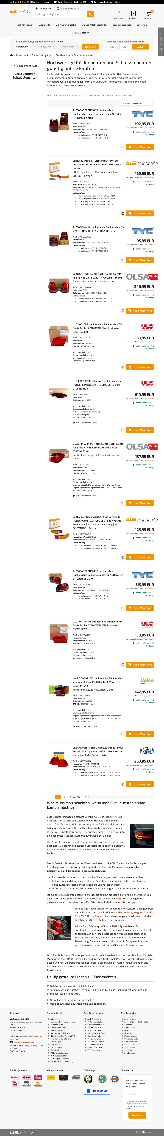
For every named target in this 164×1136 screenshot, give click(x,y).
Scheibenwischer (131, 1044)
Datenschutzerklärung (60, 1033)
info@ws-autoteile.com (24, 1042)
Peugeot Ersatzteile (95, 1039)
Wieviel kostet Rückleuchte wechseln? (72, 999)
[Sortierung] (136, 103)
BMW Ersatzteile (94, 1022)
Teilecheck (54, 1050)
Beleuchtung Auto (42, 55)
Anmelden (137, 1115)
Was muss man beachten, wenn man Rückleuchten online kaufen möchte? (89, 95)
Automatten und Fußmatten (136, 1022)
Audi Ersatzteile (94, 1019)
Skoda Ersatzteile (95, 1044)
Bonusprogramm (57, 1030)
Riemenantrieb (130, 1041)
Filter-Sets (128, 1033)
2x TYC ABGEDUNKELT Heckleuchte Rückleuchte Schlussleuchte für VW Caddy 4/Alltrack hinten (97, 114)
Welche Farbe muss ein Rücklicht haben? (73, 985)
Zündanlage (129, 1053)
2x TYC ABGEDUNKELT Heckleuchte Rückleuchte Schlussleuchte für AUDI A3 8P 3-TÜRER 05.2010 (98, 574)
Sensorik (128, 1050)
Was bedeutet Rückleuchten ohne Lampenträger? (78, 1003)
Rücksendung (56, 1047)
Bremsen (128, 1024)
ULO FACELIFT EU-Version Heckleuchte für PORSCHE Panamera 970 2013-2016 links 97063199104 (97, 384)
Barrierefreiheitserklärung (61, 1061)
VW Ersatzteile (93, 1050)
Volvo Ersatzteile (94, 1047)
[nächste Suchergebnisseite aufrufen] (85, 797)
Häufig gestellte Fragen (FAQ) (62, 1036)
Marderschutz (130, 1036)
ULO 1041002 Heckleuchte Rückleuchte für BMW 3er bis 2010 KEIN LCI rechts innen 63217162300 (97, 328)
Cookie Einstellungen (59, 1027)
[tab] (43, 8)
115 (78, 797)
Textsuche (45, 8)
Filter (126, 1030)
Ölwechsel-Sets (131, 1039)
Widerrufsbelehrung (59, 1053)
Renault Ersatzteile (95, 1041)
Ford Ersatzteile (94, 1030)
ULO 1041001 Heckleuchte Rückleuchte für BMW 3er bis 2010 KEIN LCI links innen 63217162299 (97, 625)
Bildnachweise (56, 1024)
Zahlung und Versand (59, 1058)
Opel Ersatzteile (94, 1036)
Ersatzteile (22, 55)
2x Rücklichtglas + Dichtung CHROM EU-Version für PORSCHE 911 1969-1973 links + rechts (97, 164)
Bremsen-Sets (130, 1027)
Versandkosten (149, 128)
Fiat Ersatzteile (94, 1027)
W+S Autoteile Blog (58, 1056)
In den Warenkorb (140, 146)
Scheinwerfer (130, 1047)
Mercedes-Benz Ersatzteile (99, 1033)
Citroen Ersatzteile (95, 1024)
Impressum (55, 1044)
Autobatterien (130, 1019)
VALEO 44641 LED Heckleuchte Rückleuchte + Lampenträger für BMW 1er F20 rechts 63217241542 (98, 682)
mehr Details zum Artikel (85, 422)
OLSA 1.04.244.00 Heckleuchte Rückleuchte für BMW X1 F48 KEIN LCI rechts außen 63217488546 (98, 447)
